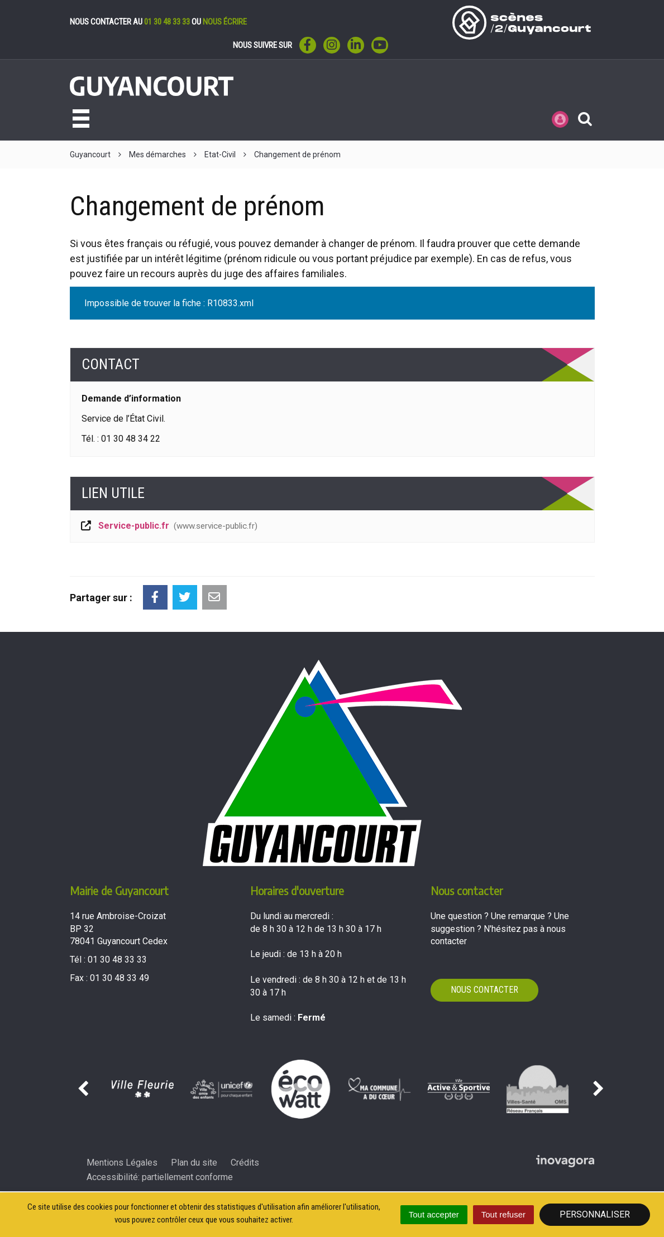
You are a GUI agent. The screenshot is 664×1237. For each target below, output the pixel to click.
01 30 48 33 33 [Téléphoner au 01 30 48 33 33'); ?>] (117, 959)
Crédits (245, 1162)
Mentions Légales (122, 1162)
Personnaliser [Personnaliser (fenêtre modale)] (595, 1214)
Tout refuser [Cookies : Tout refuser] (503, 1214)
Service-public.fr (168, 525)
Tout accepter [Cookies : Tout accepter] (434, 1214)
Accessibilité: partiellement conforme (160, 1177)
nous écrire (225, 22)
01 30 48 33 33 (167, 22)
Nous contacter (484, 989)
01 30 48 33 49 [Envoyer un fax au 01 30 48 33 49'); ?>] (119, 978)
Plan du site (194, 1162)
